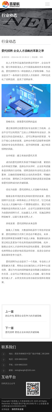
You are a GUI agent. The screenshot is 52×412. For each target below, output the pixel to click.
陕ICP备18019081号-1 (28, 403)
